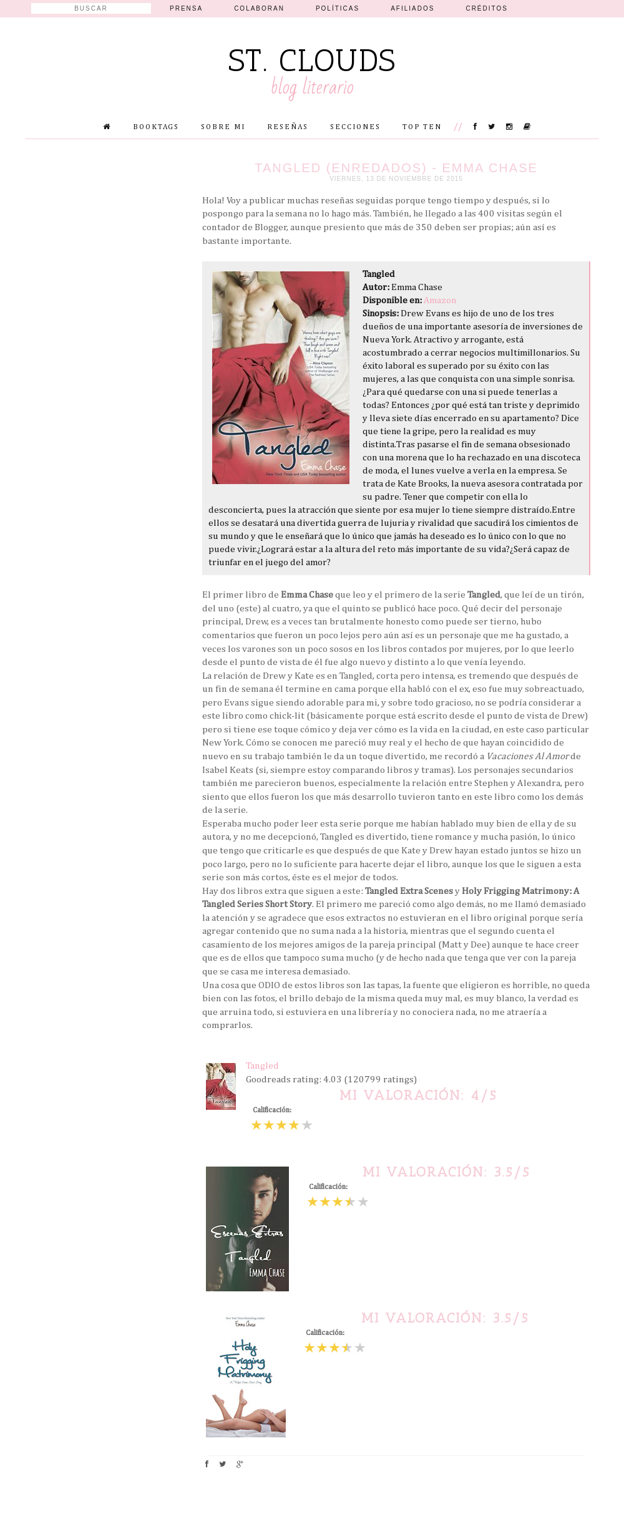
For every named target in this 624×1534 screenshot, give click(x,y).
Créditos (487, 8)
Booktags (156, 127)
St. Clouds (312, 60)
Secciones (355, 127)
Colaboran (259, 8)
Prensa (186, 8)
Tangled (262, 1065)
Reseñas (287, 127)
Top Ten (422, 127)
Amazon (440, 300)
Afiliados (412, 8)
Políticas (337, 8)
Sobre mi (223, 127)
